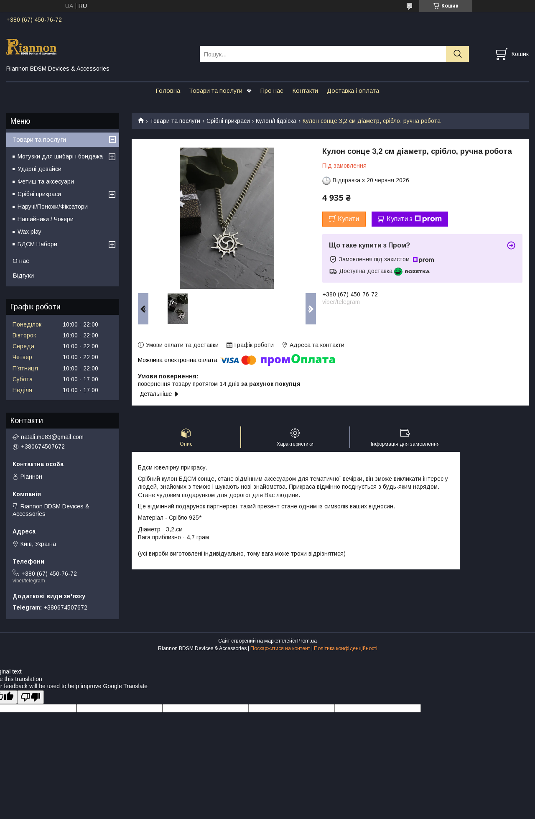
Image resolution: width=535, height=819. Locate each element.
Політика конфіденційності (345, 648)
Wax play (29, 231)
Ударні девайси (39, 169)
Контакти (305, 90)
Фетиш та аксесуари (46, 181)
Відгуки (23, 275)
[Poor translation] (30, 697)
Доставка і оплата (353, 90)
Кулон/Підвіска (276, 120)
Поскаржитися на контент (280, 648)
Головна (167, 90)
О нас (21, 260)
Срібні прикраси (228, 120)
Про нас (271, 90)
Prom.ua (307, 641)
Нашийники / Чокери (46, 219)
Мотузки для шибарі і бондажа (60, 156)
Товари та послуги (215, 90)
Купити (348, 218)
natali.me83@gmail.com (52, 437)
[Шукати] (457, 54)
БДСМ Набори (37, 244)
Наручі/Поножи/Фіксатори (53, 206)
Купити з (414, 219)
